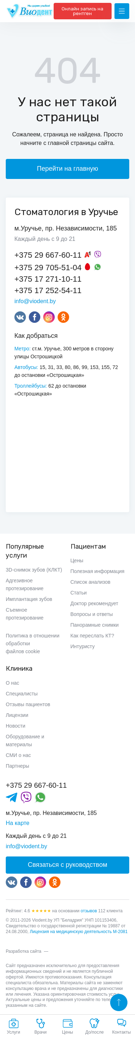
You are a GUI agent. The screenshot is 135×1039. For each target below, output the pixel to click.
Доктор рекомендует (94, 603)
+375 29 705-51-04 (48, 267)
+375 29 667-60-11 (48, 255)
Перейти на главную (67, 168)
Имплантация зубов (29, 599)
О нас (12, 683)
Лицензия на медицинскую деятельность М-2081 (79, 931)
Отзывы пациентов (28, 704)
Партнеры (17, 766)
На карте (18, 823)
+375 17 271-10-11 (48, 279)
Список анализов (91, 582)
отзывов (89, 910)
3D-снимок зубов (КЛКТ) (34, 570)
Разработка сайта (23, 951)
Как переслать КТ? (92, 636)
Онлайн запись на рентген (82, 11)
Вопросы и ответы (92, 614)
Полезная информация (98, 571)
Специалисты (22, 693)
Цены (77, 560)
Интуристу (83, 646)
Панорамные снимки (95, 625)
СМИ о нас (18, 755)
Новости (15, 726)
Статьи (79, 593)
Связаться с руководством (67, 864)
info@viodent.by (35, 301)
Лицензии (17, 715)
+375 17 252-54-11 (48, 290)
